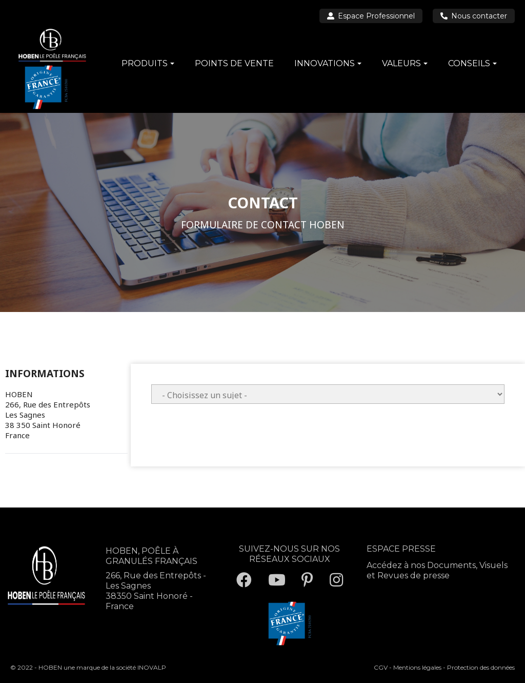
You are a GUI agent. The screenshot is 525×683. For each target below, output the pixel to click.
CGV (381, 667)
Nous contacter (473, 16)
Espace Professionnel (371, 16)
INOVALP (151, 667)
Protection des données (481, 667)
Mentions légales (417, 667)
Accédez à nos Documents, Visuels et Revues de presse (437, 570)
